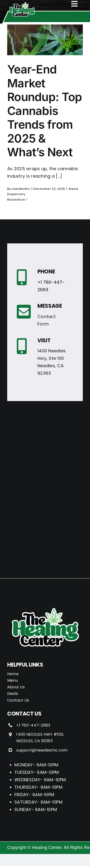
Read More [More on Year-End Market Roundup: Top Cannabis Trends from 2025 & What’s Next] (16, 199)
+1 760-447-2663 (33, 725)
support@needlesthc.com (41, 750)
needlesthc (21, 188)
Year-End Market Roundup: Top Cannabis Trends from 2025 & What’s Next (44, 110)
